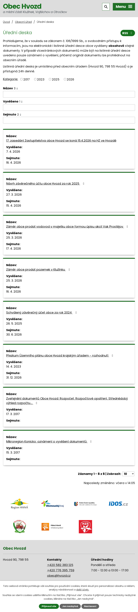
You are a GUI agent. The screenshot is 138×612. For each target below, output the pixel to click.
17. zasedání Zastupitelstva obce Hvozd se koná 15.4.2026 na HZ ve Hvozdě (61, 140)
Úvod (6, 22)
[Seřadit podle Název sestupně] (17, 89)
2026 (70, 79)
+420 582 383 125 (60, 565)
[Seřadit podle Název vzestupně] (17, 87)
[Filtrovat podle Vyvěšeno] (69, 107)
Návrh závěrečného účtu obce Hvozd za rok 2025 (45, 183)
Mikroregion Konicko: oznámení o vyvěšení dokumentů (49, 441)
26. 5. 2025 (14, 323)
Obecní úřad (23, 22)
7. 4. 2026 (13, 151)
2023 (40, 79)
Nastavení (90, 606)
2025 (55, 79)
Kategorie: (10, 79)
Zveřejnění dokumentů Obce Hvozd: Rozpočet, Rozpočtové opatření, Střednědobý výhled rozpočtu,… (67, 400)
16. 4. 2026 (13, 162)
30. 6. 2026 (14, 334)
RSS (127, 33)
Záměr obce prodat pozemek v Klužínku (38, 269)
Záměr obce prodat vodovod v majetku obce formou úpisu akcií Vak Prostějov (67, 226)
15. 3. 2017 (13, 452)
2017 (26, 79)
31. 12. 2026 (14, 377)
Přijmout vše (49, 606)
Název (9, 88)
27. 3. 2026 (14, 194)
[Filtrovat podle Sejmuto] (69, 120)
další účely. (82, 589)
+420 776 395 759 (60, 570)
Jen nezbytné (70, 606)
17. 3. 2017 (13, 414)
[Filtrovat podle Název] (69, 94)
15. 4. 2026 (13, 205)
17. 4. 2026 (13, 248)
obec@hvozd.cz (59, 576)
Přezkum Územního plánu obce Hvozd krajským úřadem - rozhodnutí (60, 355)
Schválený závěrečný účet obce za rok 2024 (42, 312)
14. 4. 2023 (13, 366)
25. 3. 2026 (14, 237)
